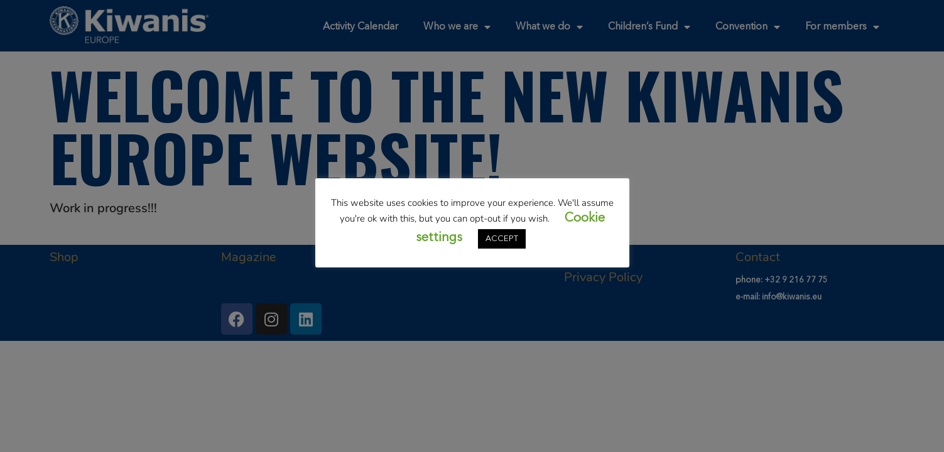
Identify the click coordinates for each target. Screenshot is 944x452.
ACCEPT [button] (502, 239)
